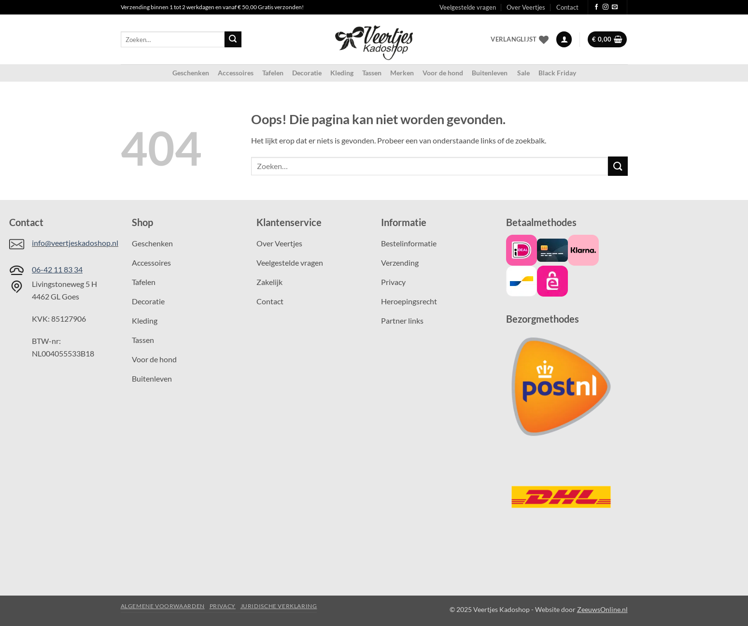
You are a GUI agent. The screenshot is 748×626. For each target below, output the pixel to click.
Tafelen (272, 73)
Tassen (371, 73)
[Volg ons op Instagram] (605, 7)
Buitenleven (490, 73)
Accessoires (236, 73)
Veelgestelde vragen (467, 7)
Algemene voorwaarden (163, 606)
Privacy (223, 606)
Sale (523, 73)
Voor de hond (443, 73)
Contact (567, 7)
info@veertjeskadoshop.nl (75, 242)
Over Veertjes (526, 7)
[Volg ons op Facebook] (596, 7)
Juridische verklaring (278, 606)
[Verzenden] (233, 39)
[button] (564, 39)
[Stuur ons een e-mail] (615, 7)
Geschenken (190, 73)
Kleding (341, 73)
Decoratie (307, 73)
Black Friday (557, 73)
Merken (402, 73)
